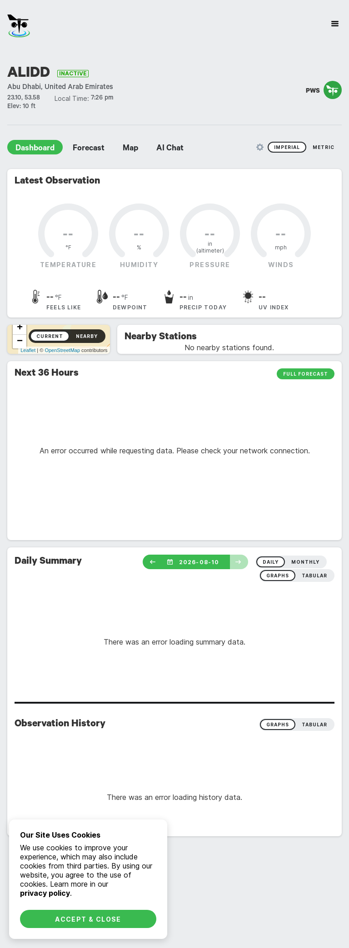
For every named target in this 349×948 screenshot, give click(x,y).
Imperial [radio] (287, 147)
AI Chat (170, 149)
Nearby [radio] (87, 336)
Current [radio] (49, 336)
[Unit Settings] (260, 147)
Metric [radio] (323, 147)
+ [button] (20, 328)
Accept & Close (88, 919)
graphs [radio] (277, 575)
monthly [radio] (305, 562)
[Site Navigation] (335, 24)
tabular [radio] (314, 575)
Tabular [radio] (314, 724)
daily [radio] (271, 562)
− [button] (20, 341)
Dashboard (35, 149)
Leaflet (27, 350)
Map (130, 149)
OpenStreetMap (62, 350)
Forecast (89, 149)
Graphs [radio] (277, 724)
